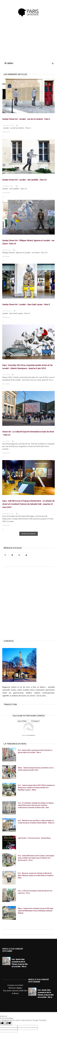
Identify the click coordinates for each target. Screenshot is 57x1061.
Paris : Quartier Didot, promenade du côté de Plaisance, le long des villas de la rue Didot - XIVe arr (35, 751)
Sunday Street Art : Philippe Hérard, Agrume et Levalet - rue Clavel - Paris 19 (28, 242)
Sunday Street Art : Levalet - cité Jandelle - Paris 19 (24, 180)
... (3, 136)
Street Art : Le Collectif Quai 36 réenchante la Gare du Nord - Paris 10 (28, 433)
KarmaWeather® (31, 735)
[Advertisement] (33, 41)
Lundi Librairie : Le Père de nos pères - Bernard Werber (34, 838)
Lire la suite (6, 132)
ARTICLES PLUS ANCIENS (28, 534)
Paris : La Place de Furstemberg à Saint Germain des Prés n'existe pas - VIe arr (35, 892)
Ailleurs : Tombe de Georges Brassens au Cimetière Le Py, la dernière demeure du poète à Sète (35, 768)
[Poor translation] (8, 1023)
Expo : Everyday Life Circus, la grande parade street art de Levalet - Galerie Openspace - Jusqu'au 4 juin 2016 (27, 367)
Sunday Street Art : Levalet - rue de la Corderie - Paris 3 (26, 119)
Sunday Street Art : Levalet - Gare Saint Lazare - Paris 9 (26, 305)
